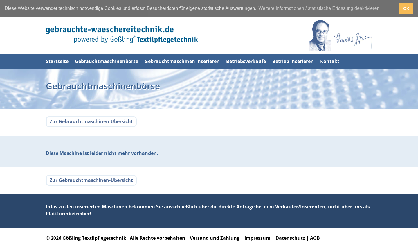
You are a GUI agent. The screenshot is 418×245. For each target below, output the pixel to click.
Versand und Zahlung (214, 238)
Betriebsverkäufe (246, 61)
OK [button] (406, 8)
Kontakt (329, 61)
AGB (315, 238)
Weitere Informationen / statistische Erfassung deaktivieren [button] (319, 8)
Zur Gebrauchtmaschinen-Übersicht (91, 121)
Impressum (257, 238)
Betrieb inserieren (293, 61)
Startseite (57, 61)
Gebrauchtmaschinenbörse (106, 61)
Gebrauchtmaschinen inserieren (182, 61)
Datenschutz (290, 238)
